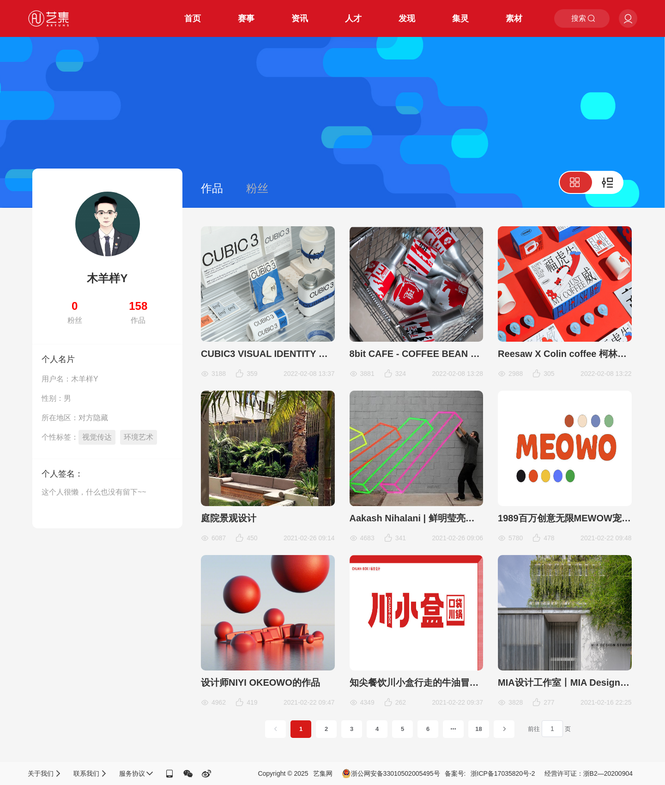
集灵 (460, 18)
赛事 (246, 18)
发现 (407, 18)
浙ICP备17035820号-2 (503, 773)
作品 (212, 188)
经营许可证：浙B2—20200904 (588, 773)
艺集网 (322, 773)
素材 (514, 18)
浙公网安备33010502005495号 (391, 773)
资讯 (299, 18)
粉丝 (257, 188)
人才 (353, 18)
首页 (192, 18)
